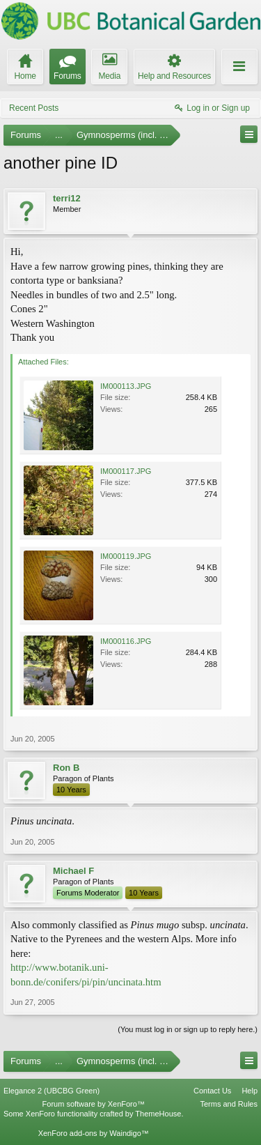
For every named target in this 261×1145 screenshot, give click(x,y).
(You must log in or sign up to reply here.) (188, 1029)
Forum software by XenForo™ (93, 1104)
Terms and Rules (229, 1104)
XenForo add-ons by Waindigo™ (93, 1133)
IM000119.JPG (125, 556)
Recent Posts (33, 108)
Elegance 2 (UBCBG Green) (51, 1090)
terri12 (67, 198)
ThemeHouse (158, 1113)
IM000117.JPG (125, 471)
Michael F (73, 871)
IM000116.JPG (125, 641)
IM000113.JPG (125, 386)
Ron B (66, 767)
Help (250, 1090)
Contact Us (212, 1090)
